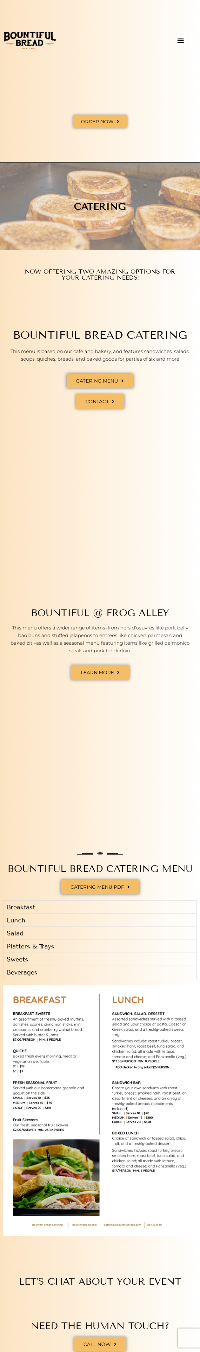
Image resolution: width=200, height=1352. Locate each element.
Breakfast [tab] (21, 907)
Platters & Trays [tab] (30, 946)
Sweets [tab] (17, 959)
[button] (181, 40)
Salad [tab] (15, 933)
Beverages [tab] (22, 972)
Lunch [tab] (16, 920)
